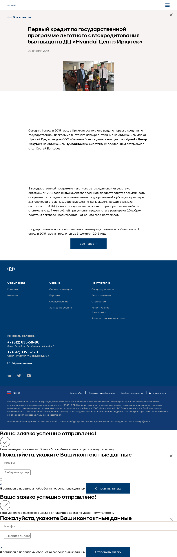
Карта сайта (76, 393)
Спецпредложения (103, 289)
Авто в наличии (101, 295)
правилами (27, 488)
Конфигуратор (101, 307)
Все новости (19, 17)
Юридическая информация (101, 393)
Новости (12, 295)
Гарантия (55, 295)
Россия (13, 392)
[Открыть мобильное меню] (167, 5)
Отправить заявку (108, 488)
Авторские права (157, 393)
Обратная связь (19, 363)
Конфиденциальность (132, 393)
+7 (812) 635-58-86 (23, 342)
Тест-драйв (99, 311)
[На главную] (11, 5)
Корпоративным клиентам (108, 317)
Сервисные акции (60, 289)
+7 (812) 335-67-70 (22, 352)
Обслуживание (58, 301)
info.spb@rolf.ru (143, 421)
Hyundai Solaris (77, 144)
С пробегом (99, 301)
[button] (11, 269)
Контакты (13, 289)
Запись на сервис (60, 307)
